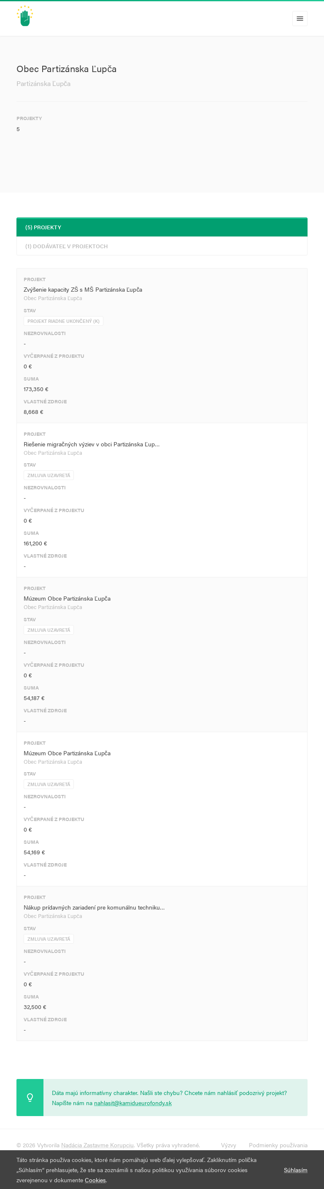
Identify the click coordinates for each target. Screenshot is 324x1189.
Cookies (95, 1180)
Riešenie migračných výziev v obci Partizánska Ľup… (92, 444)
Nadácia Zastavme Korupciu (97, 1145)
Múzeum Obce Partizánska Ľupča (67, 598)
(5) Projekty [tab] (43, 227)
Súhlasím (296, 1169)
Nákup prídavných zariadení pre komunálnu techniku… (94, 907)
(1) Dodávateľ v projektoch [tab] (66, 246)
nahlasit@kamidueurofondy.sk (133, 1102)
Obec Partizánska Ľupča (53, 298)
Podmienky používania (278, 1145)
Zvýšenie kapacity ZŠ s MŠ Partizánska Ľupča (83, 289)
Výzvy (228, 1145)
